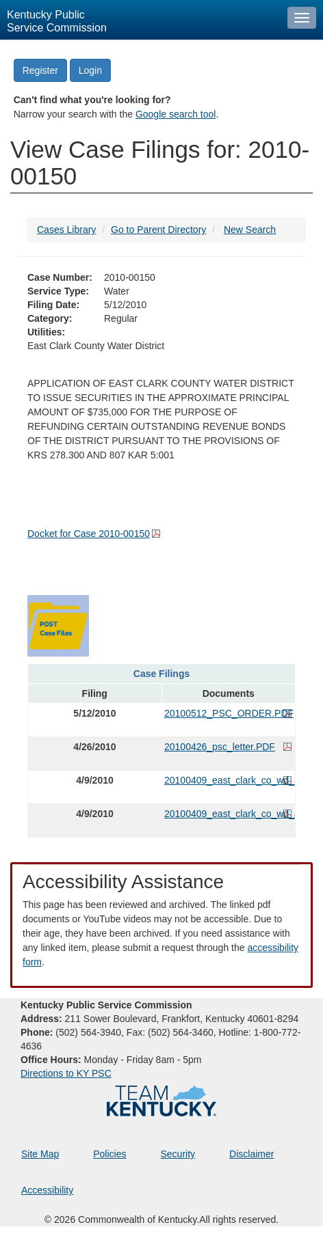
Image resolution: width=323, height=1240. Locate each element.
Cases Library (66, 229)
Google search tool (175, 114)
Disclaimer (251, 1153)
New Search (250, 229)
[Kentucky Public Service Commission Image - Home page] (140, 20)
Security (178, 1153)
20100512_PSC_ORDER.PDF (228, 713)
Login (90, 70)
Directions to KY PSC (66, 1073)
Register (40, 70)
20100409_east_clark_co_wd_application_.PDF (228, 780)
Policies (109, 1153)
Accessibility (47, 1190)
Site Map (40, 1153)
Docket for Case (88, 533)
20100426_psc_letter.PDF (219, 746)
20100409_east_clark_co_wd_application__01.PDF (228, 813)
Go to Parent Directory (158, 229)
